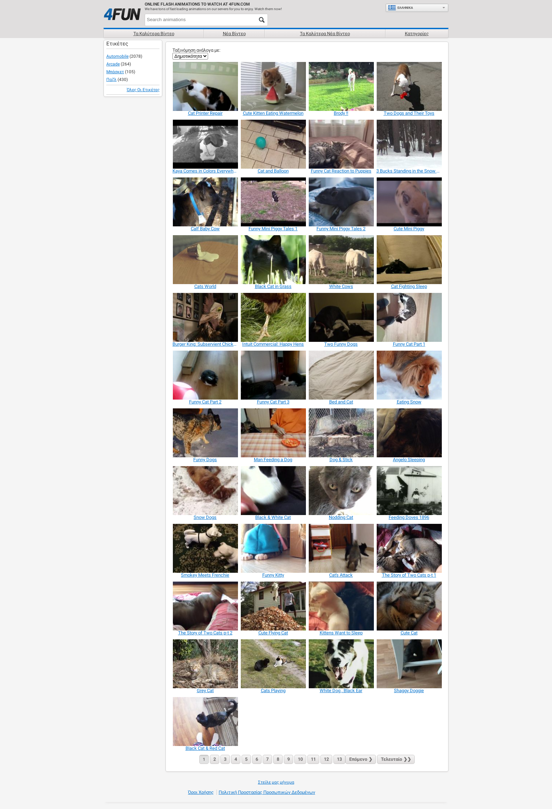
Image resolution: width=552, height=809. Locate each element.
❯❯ (396, 759)
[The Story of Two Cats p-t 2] (205, 606)
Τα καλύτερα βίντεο (153, 33)
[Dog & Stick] (341, 432)
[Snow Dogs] (205, 490)
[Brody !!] (341, 86)
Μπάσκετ (115, 71)
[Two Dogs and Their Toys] (408, 86)
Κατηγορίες (417, 33)
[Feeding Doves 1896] (408, 490)
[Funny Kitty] (273, 548)
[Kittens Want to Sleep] (341, 606)
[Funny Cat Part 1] (408, 317)
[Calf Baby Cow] (205, 201)
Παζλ (111, 79)
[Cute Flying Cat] (273, 606)
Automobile (117, 56)
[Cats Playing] (273, 663)
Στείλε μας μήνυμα (276, 782)
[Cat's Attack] (341, 548)
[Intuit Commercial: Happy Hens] (273, 317)
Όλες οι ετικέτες (143, 89)
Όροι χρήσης (201, 792)
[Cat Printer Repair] (205, 86)
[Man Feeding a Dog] (273, 432)
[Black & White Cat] (273, 490)
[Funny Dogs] (205, 432)
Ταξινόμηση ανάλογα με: (196, 50)
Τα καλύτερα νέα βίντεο (325, 33)
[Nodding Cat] (341, 490)
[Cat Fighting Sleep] (408, 259)
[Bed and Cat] (341, 375)
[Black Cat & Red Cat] (205, 721)
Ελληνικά (400, 8)
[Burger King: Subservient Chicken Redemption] (205, 317)
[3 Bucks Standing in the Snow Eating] (408, 144)
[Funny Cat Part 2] (205, 375)
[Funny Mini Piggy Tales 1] (273, 201)
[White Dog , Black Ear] (341, 663)
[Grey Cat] (205, 663)
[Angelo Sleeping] (408, 432)
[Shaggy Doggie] (408, 663)
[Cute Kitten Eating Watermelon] (273, 86)
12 (326, 759)
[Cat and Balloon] (273, 144)
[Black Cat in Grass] (273, 259)
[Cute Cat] (408, 606)
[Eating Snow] (408, 375)
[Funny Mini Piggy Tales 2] (341, 201)
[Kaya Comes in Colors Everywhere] (205, 144)
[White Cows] (341, 259)
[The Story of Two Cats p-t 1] (408, 548)
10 (300, 759)
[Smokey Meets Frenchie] (205, 548)
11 (313, 759)
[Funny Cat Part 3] (273, 375)
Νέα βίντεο (234, 33)
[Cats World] (205, 259)
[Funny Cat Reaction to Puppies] (341, 144)
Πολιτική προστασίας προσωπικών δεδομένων (267, 792)
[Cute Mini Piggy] (408, 201)
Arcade (113, 64)
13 (339, 759)
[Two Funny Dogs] (341, 317)
